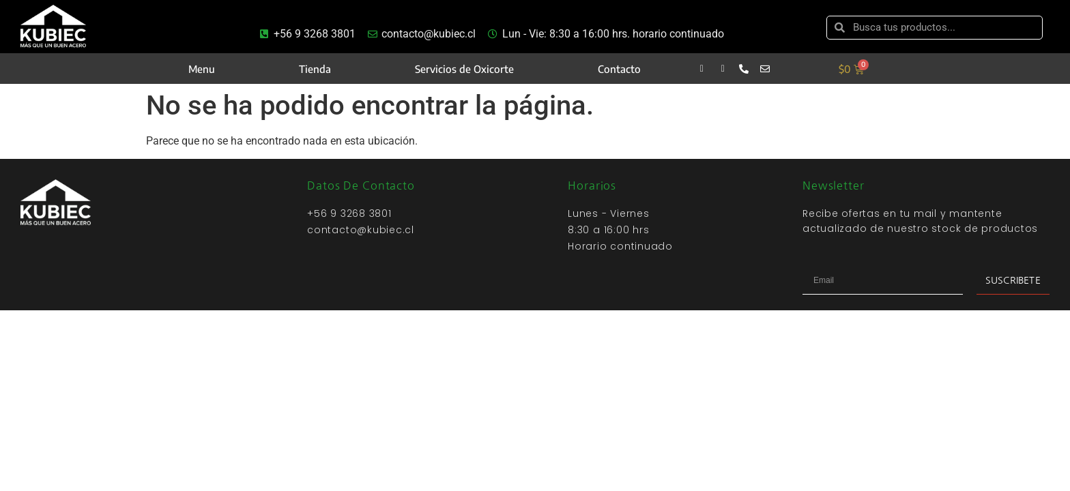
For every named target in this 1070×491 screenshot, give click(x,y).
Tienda (315, 69)
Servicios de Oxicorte (464, 69)
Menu (201, 69)
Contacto (619, 69)
